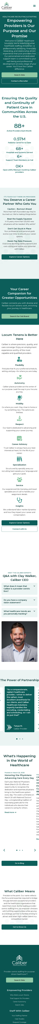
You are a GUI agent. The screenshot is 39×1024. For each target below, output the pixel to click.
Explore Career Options (19, 257)
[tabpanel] (19, 709)
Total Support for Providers (19, 998)
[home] (7, 6)
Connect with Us (19, 529)
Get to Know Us (19, 927)
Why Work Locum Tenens (19, 995)
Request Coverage (19, 1022)
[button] (34, 6)
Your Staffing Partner (19, 1016)
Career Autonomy (19, 1002)
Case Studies (19, 1019)
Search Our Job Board (19, 316)
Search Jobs (19, 75)
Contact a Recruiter (19, 81)
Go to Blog (19, 863)
